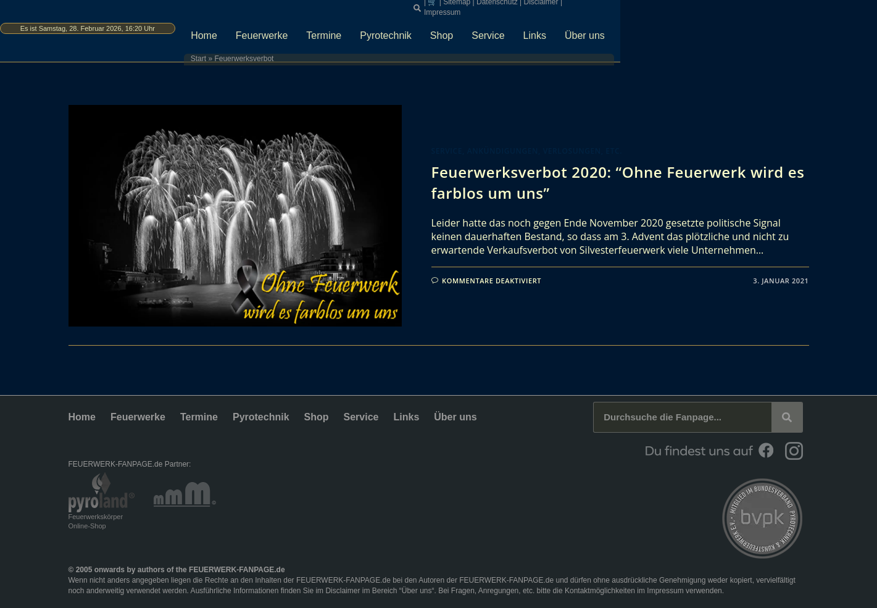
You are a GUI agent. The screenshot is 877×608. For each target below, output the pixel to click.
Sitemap (607, 6)
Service (633, 28)
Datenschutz (647, 6)
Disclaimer (691, 6)
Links (679, 28)
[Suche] (786, 417)
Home (349, 28)
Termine (469, 28)
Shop (586, 28)
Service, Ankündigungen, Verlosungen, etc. (527, 151)
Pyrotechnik (531, 28)
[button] (568, 7)
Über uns (730, 28)
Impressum (733, 6)
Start (300, 52)
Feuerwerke (407, 28)
